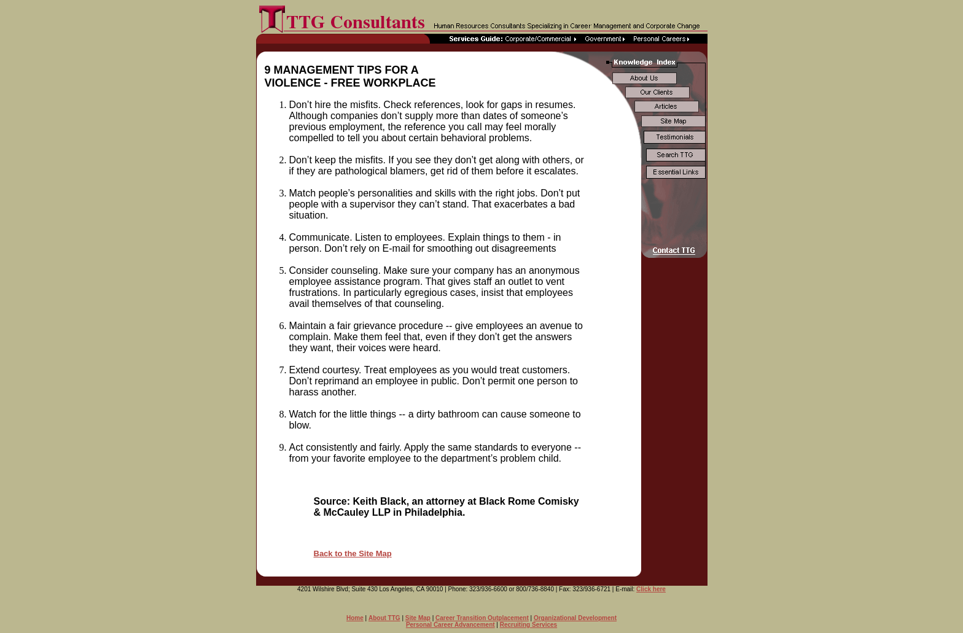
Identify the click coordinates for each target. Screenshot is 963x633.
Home (355, 618)
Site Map (418, 618)
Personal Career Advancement (450, 624)
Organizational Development (575, 618)
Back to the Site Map (353, 553)
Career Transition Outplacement (482, 618)
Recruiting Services (528, 624)
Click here (651, 589)
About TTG (384, 618)
